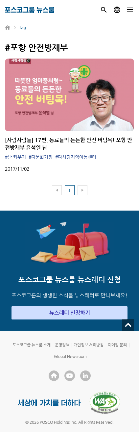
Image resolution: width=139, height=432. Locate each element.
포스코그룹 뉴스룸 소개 (31, 345)
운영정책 (62, 345)
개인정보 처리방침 (89, 345)
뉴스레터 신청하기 (69, 313)
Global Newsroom (70, 356)
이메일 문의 (117, 345)
